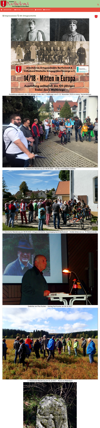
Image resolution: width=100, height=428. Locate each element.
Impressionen (28, 9)
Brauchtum (7, 9)
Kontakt (46, 9)
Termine (38, 9)
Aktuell (17, 9)
